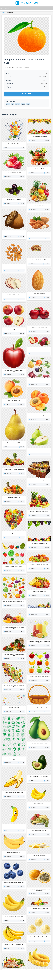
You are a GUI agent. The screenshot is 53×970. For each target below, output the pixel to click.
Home (3, 12)
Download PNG (26, 94)
